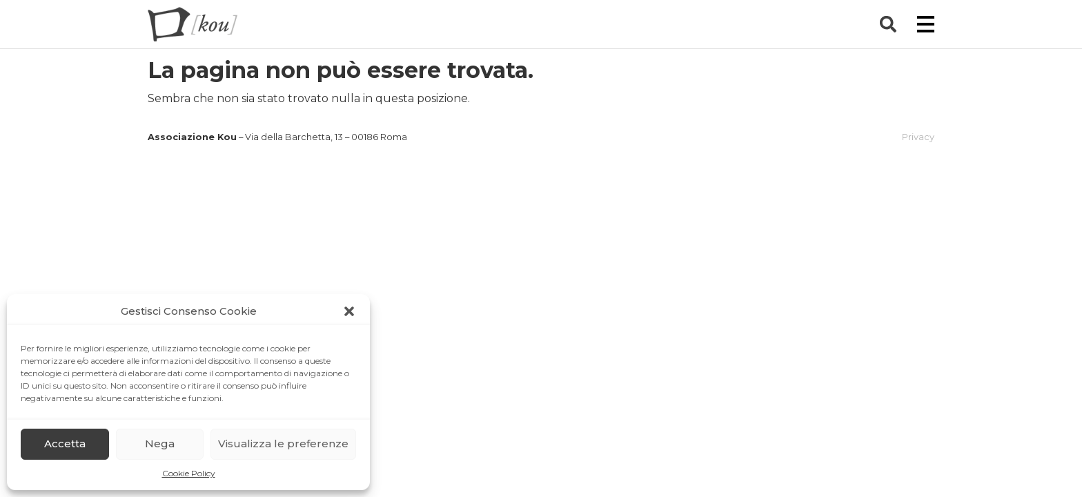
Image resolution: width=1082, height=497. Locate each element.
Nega (160, 443)
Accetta (65, 443)
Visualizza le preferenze (283, 443)
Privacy (918, 137)
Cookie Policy (188, 473)
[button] (349, 311)
